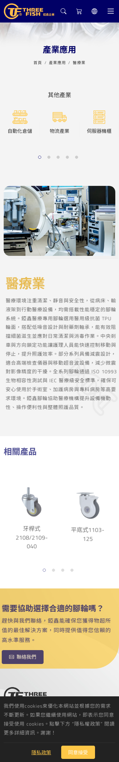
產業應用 (57, 62)
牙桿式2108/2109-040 (31, 514)
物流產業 (59, 121)
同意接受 (78, 752)
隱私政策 (41, 752)
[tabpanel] (20, 129)
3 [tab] (59, 157)
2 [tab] (49, 157)
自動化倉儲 (19, 121)
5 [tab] (77, 157)
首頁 (38, 62)
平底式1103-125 (87, 510)
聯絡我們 (20, 657)
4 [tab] (68, 157)
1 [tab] (40, 157)
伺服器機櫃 (99, 121)
